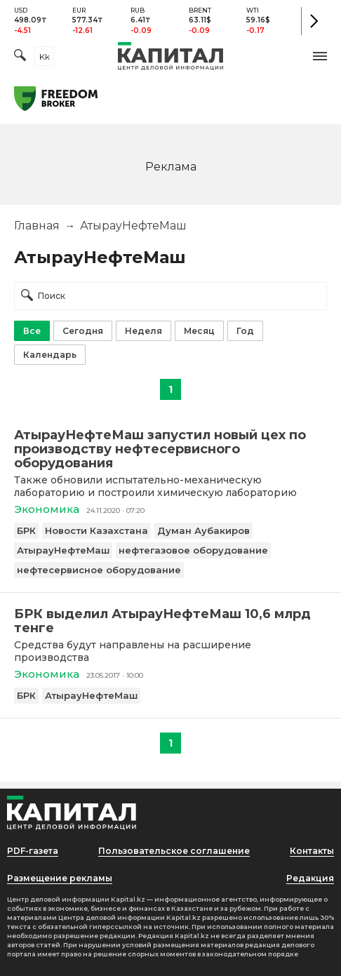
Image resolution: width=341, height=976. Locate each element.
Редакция (310, 878)
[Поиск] (20, 56)
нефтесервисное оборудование (99, 569)
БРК (26, 530)
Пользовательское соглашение (174, 850)
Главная (37, 225)
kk (44, 56)
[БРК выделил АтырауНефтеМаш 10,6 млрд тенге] (170, 621)
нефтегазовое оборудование (193, 550)
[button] (320, 56)
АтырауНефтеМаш (63, 550)
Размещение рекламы (59, 878)
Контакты (312, 850)
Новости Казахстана (96, 530)
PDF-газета (32, 850)
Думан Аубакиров (203, 530)
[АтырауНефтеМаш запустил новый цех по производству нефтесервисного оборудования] (170, 449)
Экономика (46, 509)
